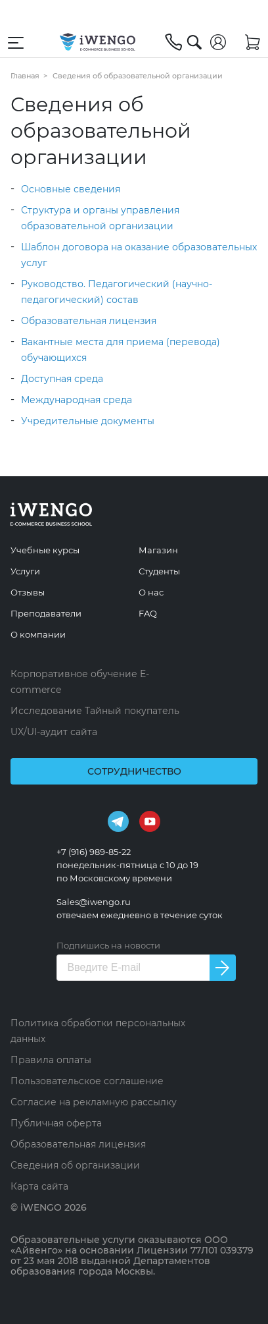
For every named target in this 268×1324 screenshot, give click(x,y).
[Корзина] (252, 42)
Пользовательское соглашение (87, 1081)
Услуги (25, 571)
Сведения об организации (75, 1165)
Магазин (158, 550)
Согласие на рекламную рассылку (94, 1102)
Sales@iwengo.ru (93, 901)
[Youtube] (149, 821)
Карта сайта (39, 1186)
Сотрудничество (134, 771)
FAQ (148, 613)
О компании (38, 634)
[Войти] (218, 42)
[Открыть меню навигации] (16, 42)
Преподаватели (46, 613)
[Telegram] (118, 821)
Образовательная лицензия (88, 321)
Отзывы (28, 592)
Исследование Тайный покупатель (95, 711)
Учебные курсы (45, 550)
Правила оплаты (51, 1060)
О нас (151, 592)
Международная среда (76, 400)
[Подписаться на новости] (223, 967)
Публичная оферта (56, 1123)
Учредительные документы (87, 421)
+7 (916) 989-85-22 (93, 851)
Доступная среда (62, 379)
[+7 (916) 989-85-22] (173, 42)
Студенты (159, 571)
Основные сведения (70, 189)
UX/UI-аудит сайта (54, 732)
